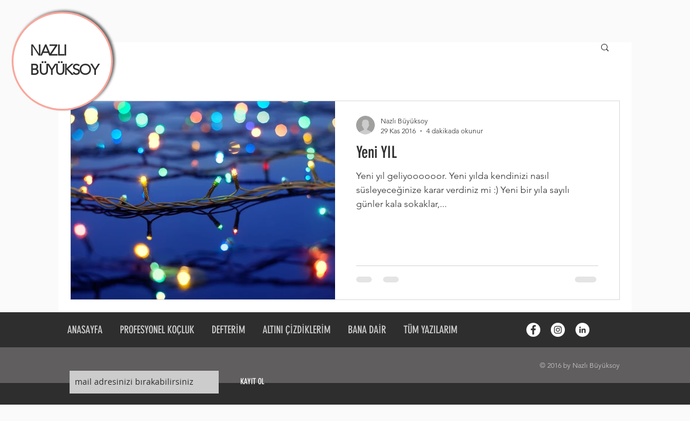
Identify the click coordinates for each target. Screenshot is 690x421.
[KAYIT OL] (252, 382)
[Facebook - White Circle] (533, 330)
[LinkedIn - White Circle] (582, 330)
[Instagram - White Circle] (558, 330)
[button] (604, 48)
